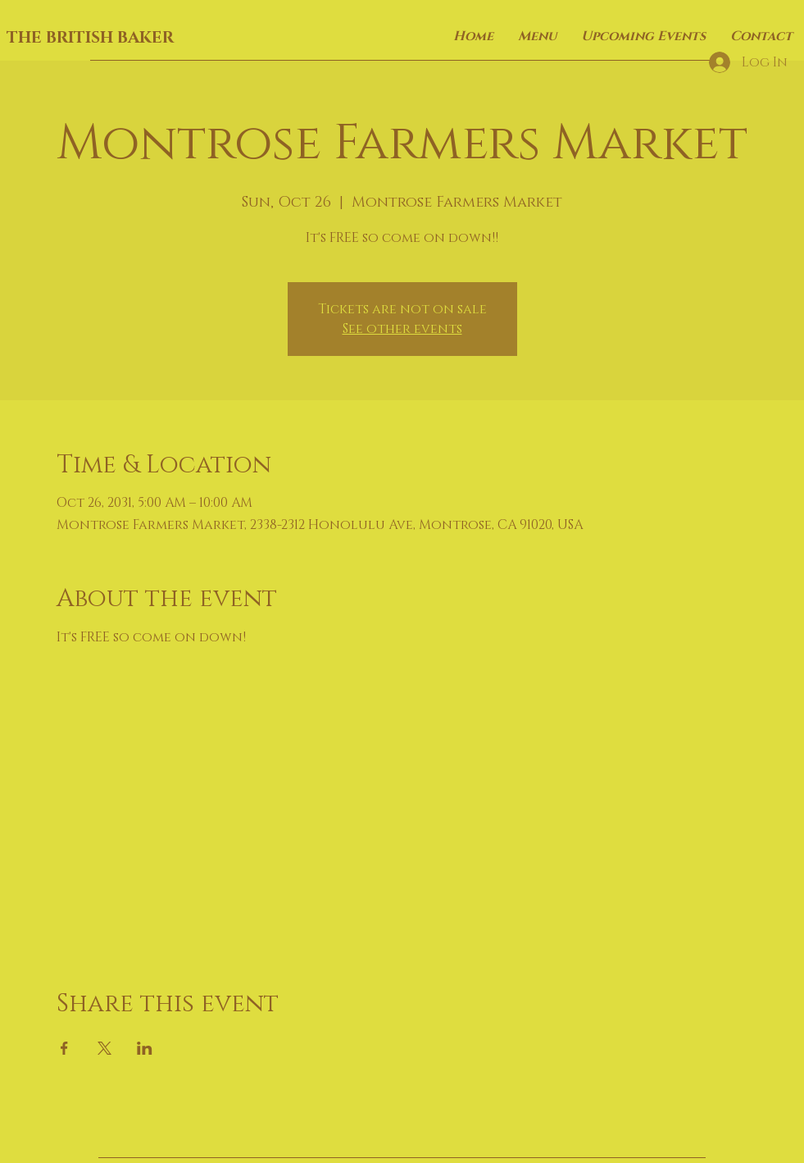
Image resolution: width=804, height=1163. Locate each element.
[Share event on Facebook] (64, 1048)
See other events (402, 329)
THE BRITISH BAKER (90, 37)
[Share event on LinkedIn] (144, 1048)
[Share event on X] (104, 1048)
